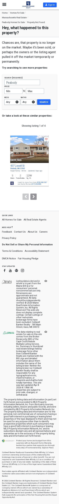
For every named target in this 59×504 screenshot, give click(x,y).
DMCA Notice (9, 258)
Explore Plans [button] (47, 448)
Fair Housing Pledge (28, 258)
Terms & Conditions (12, 251)
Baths (24, 97)
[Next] (33, 197)
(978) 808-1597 (42, 182)
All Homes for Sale (12, 219)
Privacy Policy (9, 238)
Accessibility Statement (37, 251)
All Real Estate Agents (35, 219)
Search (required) (13, 77)
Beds (6, 97)
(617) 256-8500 (36, 184)
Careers (43, 231)
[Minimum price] (13, 91)
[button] (50, 5)
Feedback (7, 232)
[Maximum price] (35, 91)
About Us (32, 231)
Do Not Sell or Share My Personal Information (27, 244)
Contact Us (20, 231)
